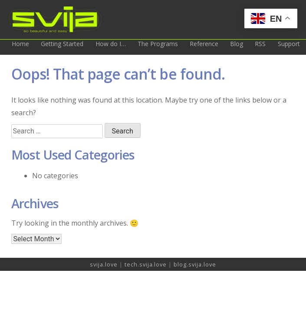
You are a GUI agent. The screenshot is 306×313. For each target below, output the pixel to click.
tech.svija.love (146, 264)
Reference (204, 44)
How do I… (110, 44)
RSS (260, 44)
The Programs (158, 44)
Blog (236, 44)
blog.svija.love (195, 264)
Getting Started (62, 44)
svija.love (104, 264)
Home (20, 44)
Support (289, 44)
